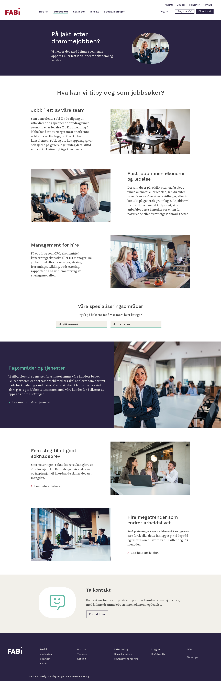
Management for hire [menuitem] (126, 658)
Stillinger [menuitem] (79, 11)
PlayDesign (58, 676)
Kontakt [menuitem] (207, 4)
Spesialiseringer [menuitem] (114, 11)
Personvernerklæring (77, 676)
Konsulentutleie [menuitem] (123, 654)
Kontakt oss (97, 614)
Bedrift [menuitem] (43, 11)
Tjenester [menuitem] (194, 4)
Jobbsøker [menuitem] (60, 11)
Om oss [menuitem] (181, 4)
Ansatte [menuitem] (169, 4)
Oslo (189, 649)
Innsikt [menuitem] (94, 11)
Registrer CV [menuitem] (158, 654)
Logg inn (164, 11)
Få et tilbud (204, 11)
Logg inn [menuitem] (156, 649)
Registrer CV (185, 11)
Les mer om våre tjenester (29, 402)
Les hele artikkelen (46, 486)
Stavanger (192, 657)
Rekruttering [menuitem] (121, 649)
